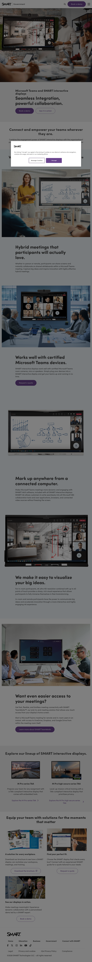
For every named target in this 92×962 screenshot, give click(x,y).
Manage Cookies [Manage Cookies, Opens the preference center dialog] (36, 160)
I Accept (54, 160)
